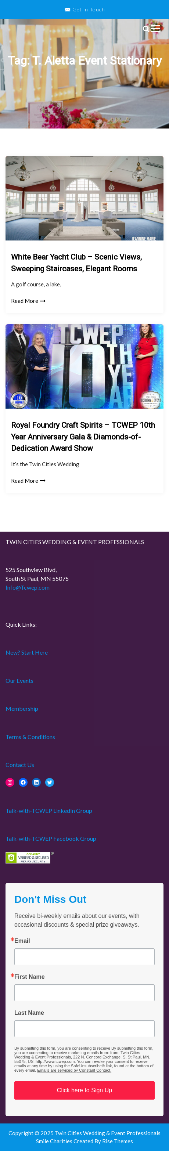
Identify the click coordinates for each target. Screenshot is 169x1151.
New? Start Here (27, 652)
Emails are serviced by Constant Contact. (74, 1070)
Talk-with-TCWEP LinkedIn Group (49, 810)
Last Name (29, 1013)
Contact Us (20, 764)
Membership (22, 708)
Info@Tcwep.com (28, 587)
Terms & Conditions (30, 736)
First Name (29, 977)
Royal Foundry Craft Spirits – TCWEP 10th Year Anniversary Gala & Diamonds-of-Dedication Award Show (83, 437)
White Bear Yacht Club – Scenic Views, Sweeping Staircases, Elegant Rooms (76, 263)
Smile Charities (54, 1141)
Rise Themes (117, 1141)
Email (22, 941)
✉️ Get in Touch (84, 9)
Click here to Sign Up (84, 1090)
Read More (28, 300)
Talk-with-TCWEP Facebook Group (51, 838)
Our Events (19, 680)
